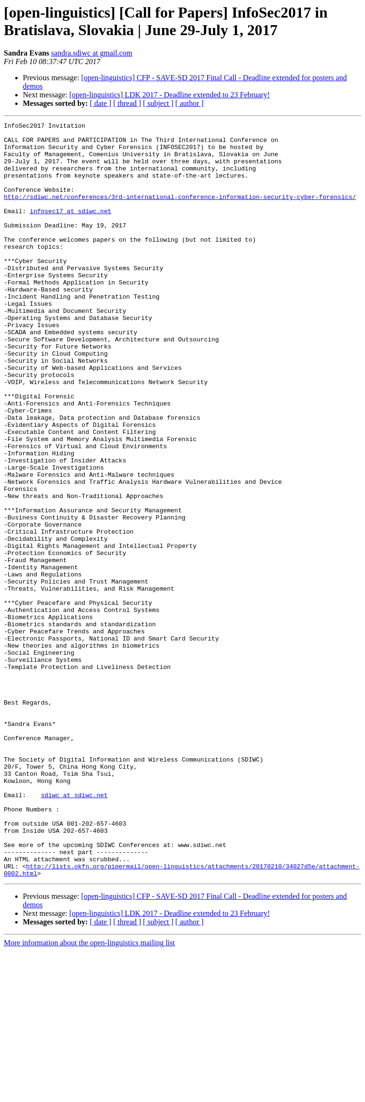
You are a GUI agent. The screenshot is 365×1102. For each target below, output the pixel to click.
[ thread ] (127, 103)
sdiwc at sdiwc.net (74, 930)
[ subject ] (158, 103)
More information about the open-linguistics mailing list (89, 1094)
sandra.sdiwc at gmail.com (92, 53)
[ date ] (100, 103)
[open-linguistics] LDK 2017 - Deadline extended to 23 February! (169, 95)
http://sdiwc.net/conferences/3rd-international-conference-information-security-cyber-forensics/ (180, 212)
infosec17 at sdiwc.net (71, 229)
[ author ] (189, 103)
